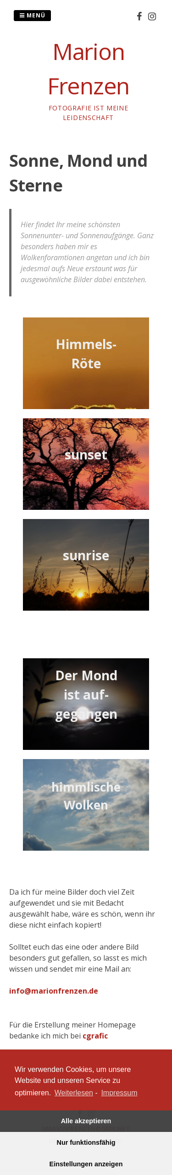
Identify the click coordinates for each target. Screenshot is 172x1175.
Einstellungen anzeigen (86, 1164)
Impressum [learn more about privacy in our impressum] (119, 1093)
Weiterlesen (74, 1093)
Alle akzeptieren (86, 1121)
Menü (32, 15)
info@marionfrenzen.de (53, 991)
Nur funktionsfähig (86, 1142)
